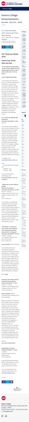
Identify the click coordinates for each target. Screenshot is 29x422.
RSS (17, 387)
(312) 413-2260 (10, 409)
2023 (23, 134)
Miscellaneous (25, 228)
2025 (23, 128)
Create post (12, 22)
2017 (23, 153)
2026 (23, 125)
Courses (24, 54)
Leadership (25, 87)
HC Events (24, 66)
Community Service (25, 51)
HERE (6, 274)
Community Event (25, 47)
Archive (20, 22)
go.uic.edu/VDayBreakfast (8, 343)
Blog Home (4, 22)
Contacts (18, 390)
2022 (23, 138)
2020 (23, 144)
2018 (23, 150)
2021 (23, 141)
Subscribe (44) (17, 389)
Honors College (7, 8)
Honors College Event (24, 75)
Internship (25, 79)
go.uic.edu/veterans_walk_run (9, 160)
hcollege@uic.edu (8, 411)
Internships (25, 81)
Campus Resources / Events (8, 41)
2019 (23, 147)
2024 (23, 131)
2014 (23, 163)
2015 (23, 160)
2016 (23, 157)
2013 (23, 166)
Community (25, 43)
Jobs (23, 84)
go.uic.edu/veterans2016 (8, 373)
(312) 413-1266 (23, 409)
